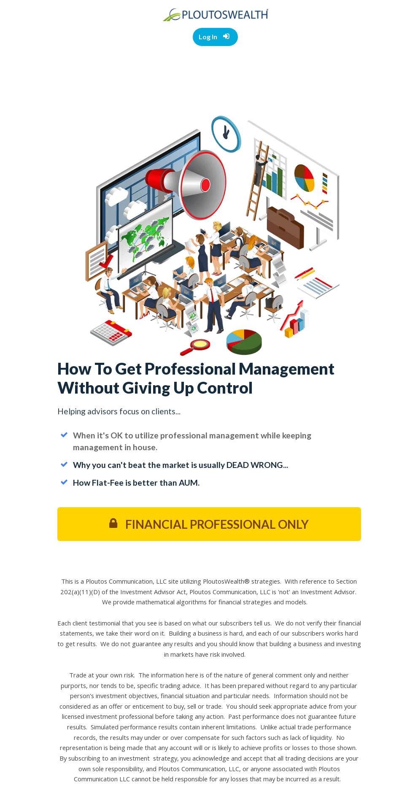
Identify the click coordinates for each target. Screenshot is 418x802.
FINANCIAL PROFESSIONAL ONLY (209, 524)
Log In (214, 37)
